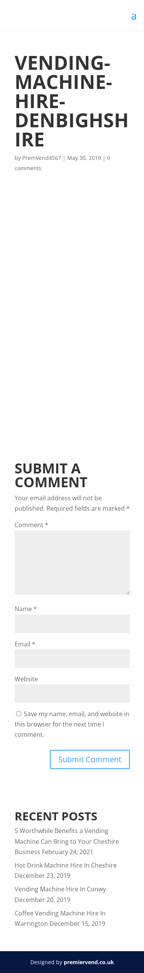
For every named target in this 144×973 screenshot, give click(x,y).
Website (26, 679)
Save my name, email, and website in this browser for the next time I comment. (72, 724)
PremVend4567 (41, 157)
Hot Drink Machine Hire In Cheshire (66, 865)
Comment (31, 525)
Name (26, 609)
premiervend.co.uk (89, 962)
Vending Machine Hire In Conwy (60, 889)
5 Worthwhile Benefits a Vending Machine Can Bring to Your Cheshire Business (67, 841)
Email (25, 644)
